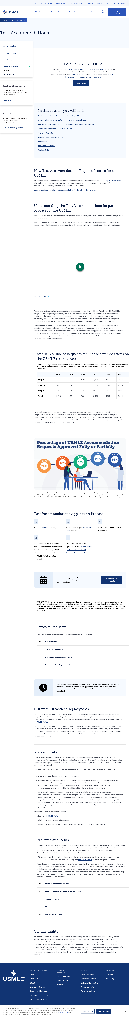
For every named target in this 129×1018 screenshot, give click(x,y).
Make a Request (9, 74)
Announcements (76, 3)
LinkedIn (125, 1006)
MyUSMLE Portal (52, 816)
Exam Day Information (10, 53)
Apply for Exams (117, 12)
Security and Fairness (38, 991)
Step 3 (32, 983)
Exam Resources (87, 975)
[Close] (125, 1013)
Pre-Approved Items (46, 146)
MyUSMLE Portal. (41, 722)
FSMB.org (109, 975)
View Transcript (40, 296)
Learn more (8, 100)
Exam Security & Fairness (11, 60)
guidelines (45, 527)
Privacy (32, 1006)
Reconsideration (44, 141)
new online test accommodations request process (88, 69)
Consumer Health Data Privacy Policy (79, 1006)
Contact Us (89, 3)
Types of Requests (45, 133)
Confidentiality (44, 150)
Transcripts (60, 985)
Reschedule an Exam (103, 3)
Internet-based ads (44, 1006)
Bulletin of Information (89, 983)
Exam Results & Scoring (65, 976)
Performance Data (88, 991)
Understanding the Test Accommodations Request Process (61, 116)
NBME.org (110, 979)
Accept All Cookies (104, 1013)
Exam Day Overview (38, 987)
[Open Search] (103, 12)
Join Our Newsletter (120, 3)
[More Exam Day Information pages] (30, 53)
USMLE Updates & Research (43, 3)
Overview (7, 70)
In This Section (10, 46)
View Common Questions (14, 128)
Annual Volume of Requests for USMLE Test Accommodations (62, 120)
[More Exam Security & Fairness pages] (30, 60)
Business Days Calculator (111, 580)
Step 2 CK (34, 979)
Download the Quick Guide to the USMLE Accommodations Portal (79, 550)
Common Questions (88, 979)
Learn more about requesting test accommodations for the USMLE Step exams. (65, 190)
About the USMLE (61, 3)
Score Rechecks (62, 981)
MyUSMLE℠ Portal (79, 74)
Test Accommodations (10, 66)
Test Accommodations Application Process (55, 129)
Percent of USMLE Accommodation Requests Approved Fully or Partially (66, 124)
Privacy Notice (63, 1014)
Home (5, 20)
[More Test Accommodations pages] (30, 66)
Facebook (116, 1006)
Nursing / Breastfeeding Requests (51, 137)
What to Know (17, 20)
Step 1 (32, 975)
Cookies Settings (87, 1013)
